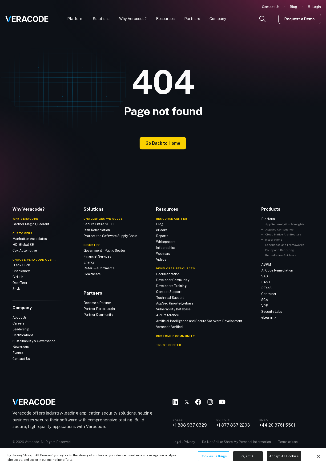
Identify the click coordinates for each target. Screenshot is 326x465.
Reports (162, 236)
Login (316, 7)
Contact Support (169, 291)
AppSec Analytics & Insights (285, 224)
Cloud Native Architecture (283, 234)
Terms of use (288, 442)
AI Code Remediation (277, 270)
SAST (265, 276)
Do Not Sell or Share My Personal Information (236, 442)
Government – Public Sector (104, 250)
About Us (19, 317)
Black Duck (21, 265)
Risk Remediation (97, 230)
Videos (161, 259)
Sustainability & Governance (33, 341)
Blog (293, 7)
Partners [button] (192, 18)
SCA (264, 299)
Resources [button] (165, 18)
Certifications (22, 335)
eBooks (162, 230)
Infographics (166, 247)
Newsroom (20, 347)
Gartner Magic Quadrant (30, 224)
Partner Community (98, 314)
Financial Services (97, 256)
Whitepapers (165, 241)
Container (268, 294)
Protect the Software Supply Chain (110, 236)
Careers (18, 323)
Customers (22, 233)
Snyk (16, 288)
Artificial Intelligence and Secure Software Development (199, 321)
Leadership (20, 329)
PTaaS (266, 288)
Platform (75, 18)
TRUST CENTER (168, 344)
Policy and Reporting (279, 249)
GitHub (17, 277)
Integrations (273, 239)
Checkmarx (21, 271)
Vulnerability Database (173, 309)
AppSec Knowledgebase (174, 303)
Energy (89, 262)
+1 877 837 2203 (233, 425)
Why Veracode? (133, 18)
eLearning (269, 317)
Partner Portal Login (99, 308)
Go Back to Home (162, 143)
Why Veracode (25, 218)
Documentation (168, 274)
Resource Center (171, 218)
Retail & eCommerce (99, 268)
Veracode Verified (169, 327)
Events (17, 352)
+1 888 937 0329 (190, 425)
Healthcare (92, 274)
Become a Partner (97, 303)
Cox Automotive (24, 250)
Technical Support (170, 297)
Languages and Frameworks (284, 245)
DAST (265, 282)
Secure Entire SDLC (99, 224)
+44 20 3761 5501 (277, 425)
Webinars (163, 253)
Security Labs (271, 311)
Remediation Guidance (280, 255)
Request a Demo (299, 19)
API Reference (167, 315)
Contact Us (270, 7)
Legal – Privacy (184, 442)
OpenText (19, 282)
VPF (264, 305)
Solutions (101, 18)
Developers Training (171, 286)
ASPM (266, 264)
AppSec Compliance (279, 229)
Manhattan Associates (29, 238)
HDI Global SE (23, 244)
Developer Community (172, 280)
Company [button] (217, 18)
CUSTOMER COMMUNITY (175, 336)
